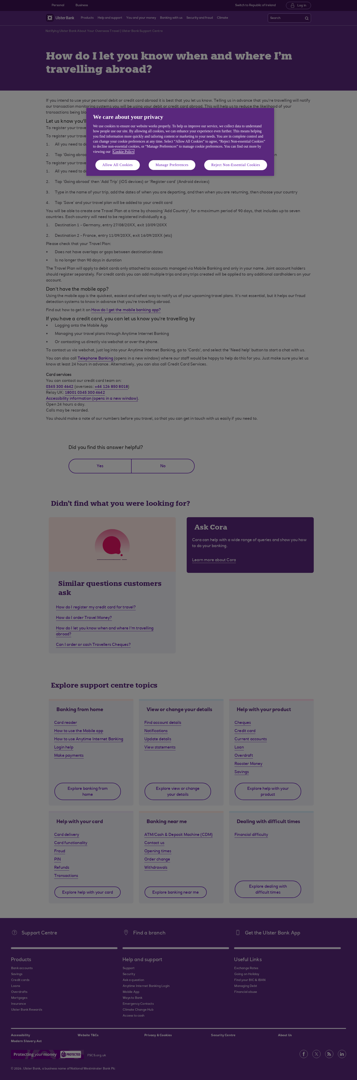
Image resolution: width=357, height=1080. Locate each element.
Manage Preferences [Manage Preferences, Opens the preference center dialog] (172, 165)
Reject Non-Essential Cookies (235, 165)
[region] (180, 142)
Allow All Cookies (117, 165)
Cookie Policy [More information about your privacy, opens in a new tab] (123, 152)
